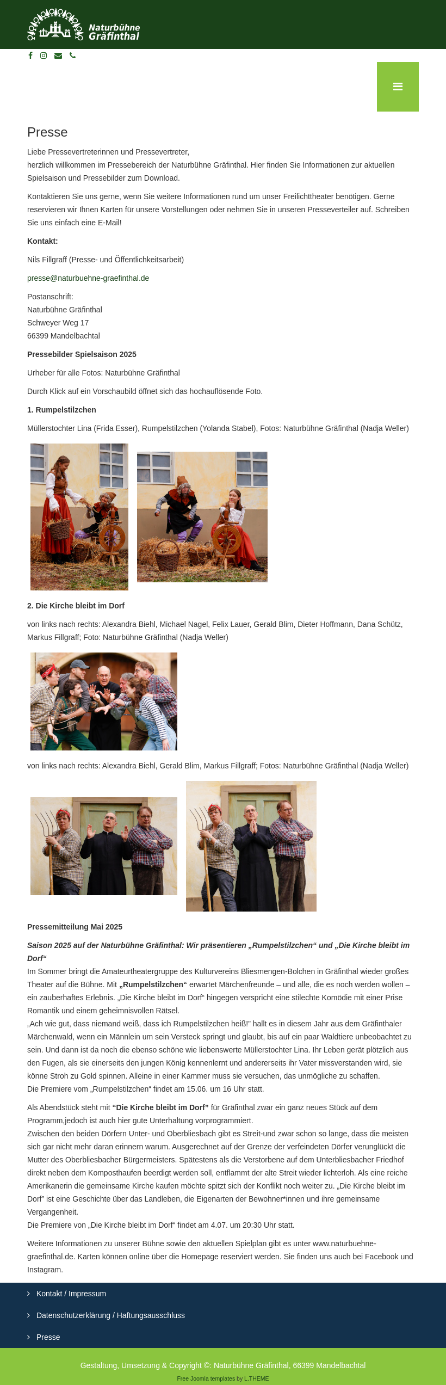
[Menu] (398, 87)
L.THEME (256, 1378)
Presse (47, 1337)
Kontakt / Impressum (70, 1293)
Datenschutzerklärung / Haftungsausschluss (109, 1315)
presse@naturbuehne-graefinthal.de (88, 278)
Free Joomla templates (206, 1378)
